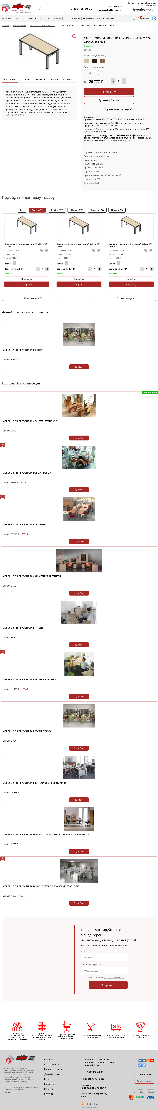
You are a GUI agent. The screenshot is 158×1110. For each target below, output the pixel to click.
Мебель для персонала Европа (22, 334)
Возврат (57, 18)
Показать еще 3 (125, 282)
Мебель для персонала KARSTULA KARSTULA (30, 664)
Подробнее (15, 269)
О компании (18, 18)
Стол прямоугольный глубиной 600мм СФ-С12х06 (26, 236)
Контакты (110, 18)
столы (37, 200)
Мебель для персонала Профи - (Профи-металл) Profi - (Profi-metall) (47, 819)
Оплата (38, 18)
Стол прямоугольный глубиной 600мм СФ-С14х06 (79, 236)
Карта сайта (9, 1077)
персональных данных (115, 962)
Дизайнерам (52, 1059)
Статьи (48, 1078)
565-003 (99, 154)
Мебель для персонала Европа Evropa (27, 716)
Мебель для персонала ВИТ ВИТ (23, 612)
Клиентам (76, 18)
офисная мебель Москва (14, 1074)
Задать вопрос (144, 1066)
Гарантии (68, 79)
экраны (97, 200)
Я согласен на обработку (104, 963)
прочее (117, 200)
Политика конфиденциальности (93, 1071)
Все (22, 200)
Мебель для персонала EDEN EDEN (24, 509)
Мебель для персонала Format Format (27, 457)
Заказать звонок (144, 1059)
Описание (10, 79)
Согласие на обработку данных (94, 1080)
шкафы (76, 200)
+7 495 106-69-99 (83, 8)
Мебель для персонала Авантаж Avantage (30, 405)
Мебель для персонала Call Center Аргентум (32, 561)
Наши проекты (88, 18)
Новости (100, 18)
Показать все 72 (33, 282)
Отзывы (29, 18)
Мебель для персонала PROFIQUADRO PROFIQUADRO (34, 767)
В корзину (100, 91)
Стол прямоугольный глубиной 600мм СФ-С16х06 (131, 236)
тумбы (57, 200)
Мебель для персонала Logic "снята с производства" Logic (41, 871)
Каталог (49, 1044)
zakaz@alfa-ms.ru (111, 10)
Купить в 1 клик (136, 91)
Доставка (47, 18)
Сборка (66, 18)
